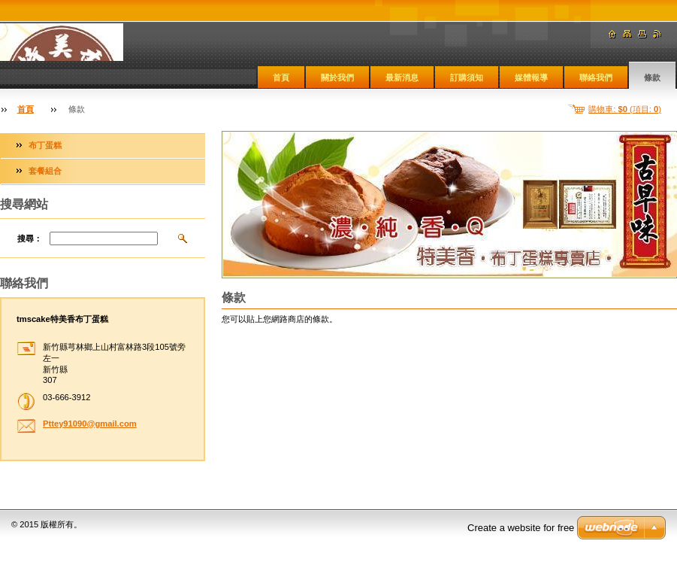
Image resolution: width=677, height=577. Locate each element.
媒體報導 (531, 77)
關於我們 (337, 77)
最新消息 (402, 77)
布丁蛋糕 (45, 145)
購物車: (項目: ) (624, 109)
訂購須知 (466, 77)
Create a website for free (520, 527)
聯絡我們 (595, 77)
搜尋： (29, 238)
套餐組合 (45, 170)
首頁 (281, 77)
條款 (652, 77)
